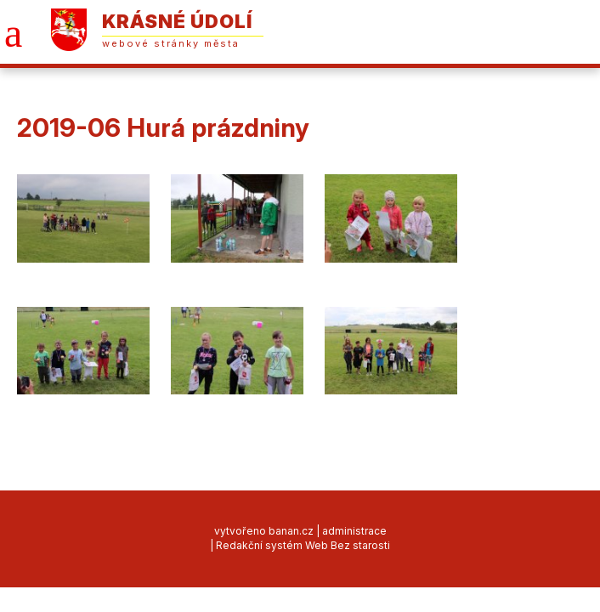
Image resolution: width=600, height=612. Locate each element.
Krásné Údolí (177, 21)
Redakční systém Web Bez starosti (303, 545)
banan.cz (291, 530)
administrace (354, 530)
